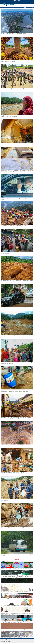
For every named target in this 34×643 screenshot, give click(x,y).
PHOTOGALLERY (10, 0)
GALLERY (4, 8)
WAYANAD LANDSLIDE (5, 3)
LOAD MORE (17, 559)
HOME (2, 8)
